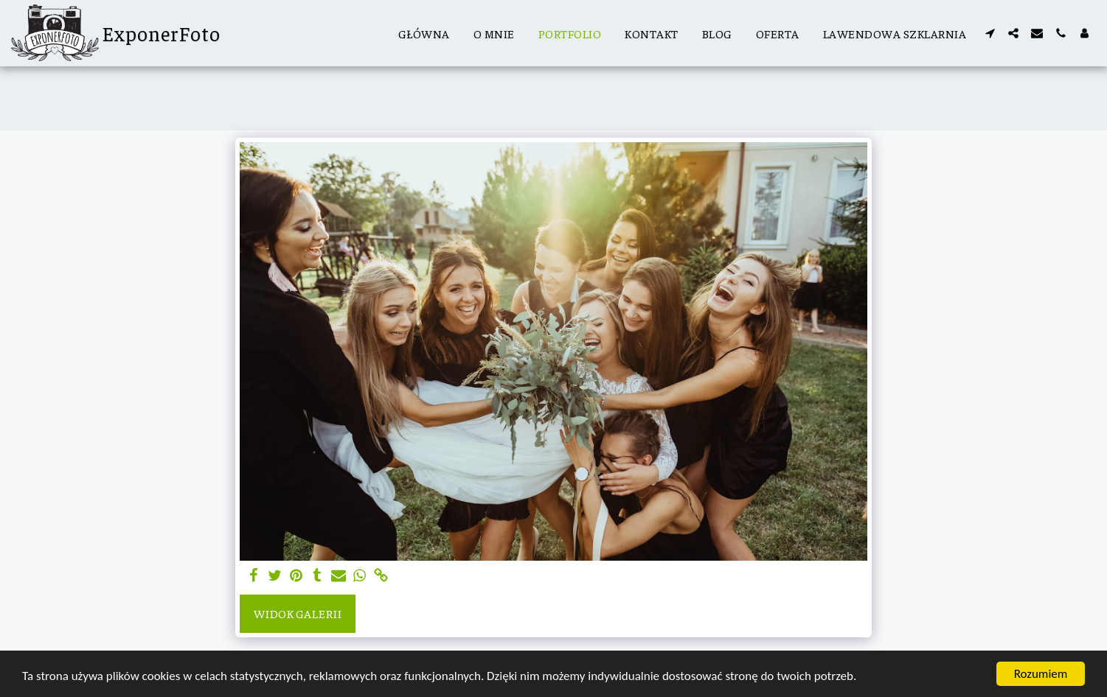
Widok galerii (297, 613)
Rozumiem (1041, 674)
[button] (990, 33)
